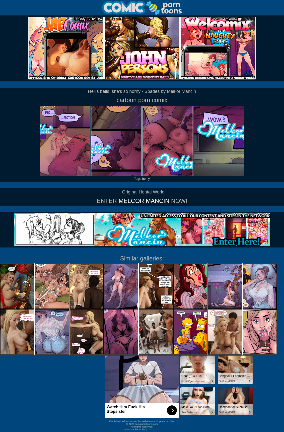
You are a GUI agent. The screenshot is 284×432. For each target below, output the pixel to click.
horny (146, 179)
